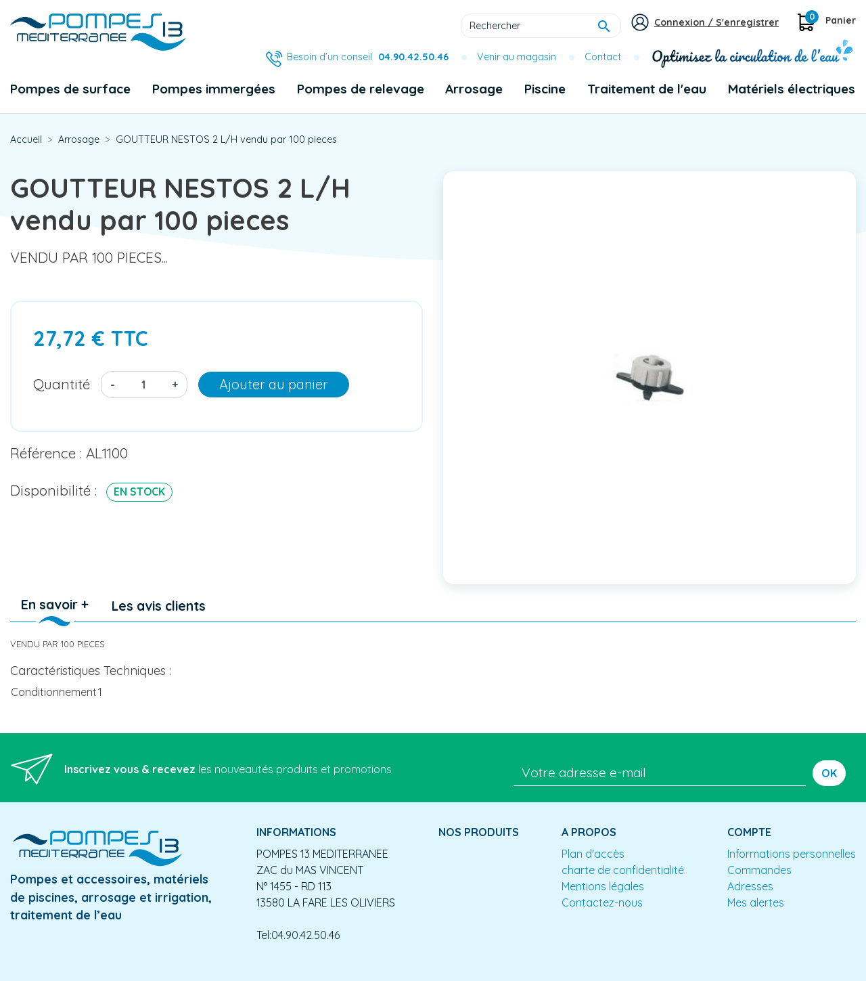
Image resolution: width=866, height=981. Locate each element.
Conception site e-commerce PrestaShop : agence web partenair (268, 970)
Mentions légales (603, 886)
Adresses (750, 886)
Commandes (759, 870)
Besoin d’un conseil (368, 57)
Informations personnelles (791, 853)
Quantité (61, 384)
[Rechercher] (541, 26)
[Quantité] (143, 384)
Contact (603, 57)
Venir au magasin (516, 57)
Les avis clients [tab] (159, 606)
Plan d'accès (593, 853)
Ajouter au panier (273, 384)
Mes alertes (755, 902)
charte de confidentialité (623, 870)
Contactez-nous (602, 902)
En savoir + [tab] (55, 604)
